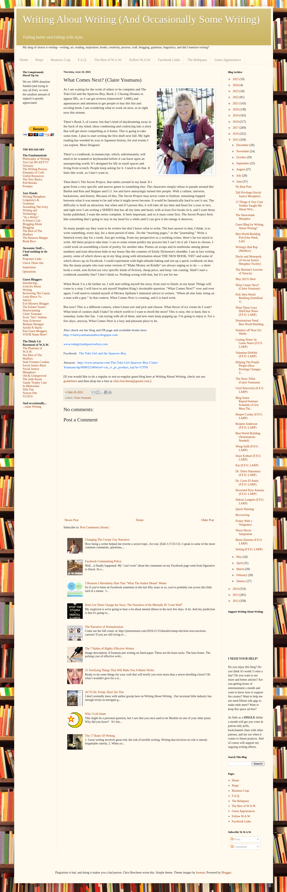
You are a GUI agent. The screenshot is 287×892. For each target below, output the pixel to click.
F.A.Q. (82, 60)
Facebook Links (169, 60)
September (243, 163)
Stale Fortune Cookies (36, 362)
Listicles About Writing (32, 288)
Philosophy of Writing (36, 158)
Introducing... (31, 283)
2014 (236, 588)
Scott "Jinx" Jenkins (35, 317)
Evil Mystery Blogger (36, 303)
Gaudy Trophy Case (35, 382)
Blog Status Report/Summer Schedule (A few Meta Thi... (247, 403)
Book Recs (29, 241)
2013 (236, 594)
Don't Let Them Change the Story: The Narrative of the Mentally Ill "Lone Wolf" (134, 605)
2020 (236, 109)
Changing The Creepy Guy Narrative (107, 539)
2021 (236, 103)
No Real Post (243, 186)
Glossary (28, 165)
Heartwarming (31, 310)
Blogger (226, 872)
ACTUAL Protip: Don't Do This (104, 692)
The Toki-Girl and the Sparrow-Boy (102, 353)
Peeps (39, 60)
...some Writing (32, 406)
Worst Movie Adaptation (243, 532)
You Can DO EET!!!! (36, 162)
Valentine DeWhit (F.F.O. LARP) (246, 354)
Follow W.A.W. (140, 60)
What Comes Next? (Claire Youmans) (247, 287)
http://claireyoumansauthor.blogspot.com (91, 335)
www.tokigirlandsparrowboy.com (86, 344)
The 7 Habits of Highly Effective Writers (109, 648)
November (243, 151)
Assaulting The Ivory (35, 207)
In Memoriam (31, 386)
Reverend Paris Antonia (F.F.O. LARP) (249, 492)
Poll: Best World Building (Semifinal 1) (249, 298)
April (239, 563)
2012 (236, 600)
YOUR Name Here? (35, 334)
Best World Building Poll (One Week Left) (247, 237)
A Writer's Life (32, 220)
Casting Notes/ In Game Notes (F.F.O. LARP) (249, 343)
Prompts (28, 186)
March (240, 569)
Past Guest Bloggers (35, 331)
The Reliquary (197, 60)
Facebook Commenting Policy (103, 561)
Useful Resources (33, 176)
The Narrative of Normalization (104, 626)
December (242, 145)
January (241, 581)
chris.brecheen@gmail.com (131, 381)
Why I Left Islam (95, 713)
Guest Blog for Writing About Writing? (249, 226)
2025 (236, 79)
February (242, 575)
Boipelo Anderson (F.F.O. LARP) (246, 425)
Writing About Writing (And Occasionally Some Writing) (141, 19)
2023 (236, 91)
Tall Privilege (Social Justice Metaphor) (248, 194)
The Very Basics (33, 179)
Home (24, 60)
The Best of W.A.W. (108, 60)
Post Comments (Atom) (94, 527)
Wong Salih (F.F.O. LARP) (246, 448)
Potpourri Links (32, 259)
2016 (236, 133)
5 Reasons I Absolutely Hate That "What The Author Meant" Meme (126, 583)
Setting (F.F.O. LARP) (249, 549)
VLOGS (28, 396)
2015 (236, 139)
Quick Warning (244, 509)
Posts (235, 839)
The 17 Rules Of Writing (100, 735)
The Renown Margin (35, 237)
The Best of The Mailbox (32, 232)
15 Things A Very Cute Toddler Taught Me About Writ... (249, 205)
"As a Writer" (31, 217)
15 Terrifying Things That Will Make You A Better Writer (119, 670)
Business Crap (60, 60)
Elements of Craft (33, 172)
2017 (236, 127)
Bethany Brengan (33, 324)
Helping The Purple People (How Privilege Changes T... (248, 368)
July (239, 175)
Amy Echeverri (32, 320)
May (239, 556)
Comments (239, 846)
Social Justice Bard (34, 365)
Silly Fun (28, 389)
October (241, 157)
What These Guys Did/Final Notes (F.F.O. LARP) (246, 311)
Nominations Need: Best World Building (249, 322)
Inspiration (29, 267)
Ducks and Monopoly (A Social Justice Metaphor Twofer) (248, 260)
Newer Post (72, 520)
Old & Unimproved (34, 375)
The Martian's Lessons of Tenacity (249, 271)
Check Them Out (33, 263)
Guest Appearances (227, 60)
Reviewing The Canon (36, 293)
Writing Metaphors (34, 196)
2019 (236, 115)
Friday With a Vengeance (243, 522)
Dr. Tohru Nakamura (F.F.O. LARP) (247, 473)
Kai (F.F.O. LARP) (246, 465)
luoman (200, 872)
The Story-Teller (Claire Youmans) (247, 380)
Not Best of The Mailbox (32, 357)
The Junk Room (32, 379)
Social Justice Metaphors (31, 370)
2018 (236, 121)
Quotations (29, 271)
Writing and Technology (30, 212)
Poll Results (30, 182)
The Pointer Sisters (34, 307)
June (239, 181)
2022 (236, 97)
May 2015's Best (245, 279)
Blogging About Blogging (32, 226)
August (241, 169)
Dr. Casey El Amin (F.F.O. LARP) (246, 482)
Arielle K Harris (32, 327)
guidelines (71, 381)
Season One (30, 393)
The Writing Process (35, 169)
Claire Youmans (82, 397)
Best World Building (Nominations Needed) (247, 437)
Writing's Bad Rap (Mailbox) (246, 248)
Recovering (242, 515)
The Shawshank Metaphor (245, 216)
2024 (236, 85)
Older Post (207, 520)
